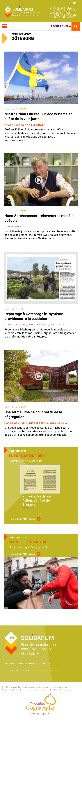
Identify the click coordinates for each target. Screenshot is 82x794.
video (22, 109)
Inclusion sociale (14, 125)
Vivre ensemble (35, 125)
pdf (21, 309)
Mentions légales (28, 663)
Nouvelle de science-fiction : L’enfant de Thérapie (36, 500)
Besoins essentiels (15, 325)
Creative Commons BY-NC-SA (43, 671)
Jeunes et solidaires (29, 542)
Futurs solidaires (27, 455)
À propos (9, 663)
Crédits (46, 663)
